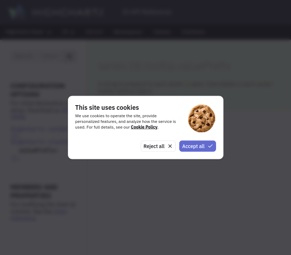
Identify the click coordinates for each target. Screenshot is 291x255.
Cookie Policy (144, 126)
